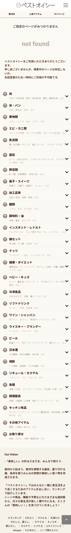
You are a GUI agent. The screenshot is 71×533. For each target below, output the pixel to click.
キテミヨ (39, 521)
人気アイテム (35, 13)
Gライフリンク (54, 525)
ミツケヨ (38, 525)
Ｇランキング (14, 517)
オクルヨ (42, 517)
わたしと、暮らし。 (21, 521)
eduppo (17, 530)
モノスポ (52, 521)
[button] (35, 95)
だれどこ (29, 517)
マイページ (59, 13)
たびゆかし (30, 530)
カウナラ (25, 525)
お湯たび (54, 517)
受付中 (12, 13)
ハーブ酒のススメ (49, 530)
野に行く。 (11, 525)
